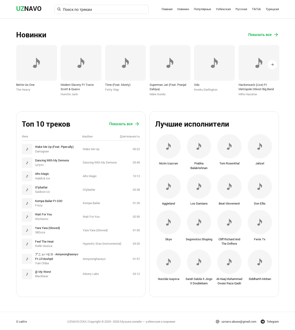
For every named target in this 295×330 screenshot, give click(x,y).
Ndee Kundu (157, 94)
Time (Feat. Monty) (117, 85)
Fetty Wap (112, 89)
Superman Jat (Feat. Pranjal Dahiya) (168, 87)
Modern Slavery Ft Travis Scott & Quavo (77, 87)
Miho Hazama (248, 94)
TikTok (256, 9)
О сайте (21, 320)
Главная (167, 9)
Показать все (263, 34)
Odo (196, 85)
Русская (241, 9)
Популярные (202, 9)
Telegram (270, 320)
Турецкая (272, 9)
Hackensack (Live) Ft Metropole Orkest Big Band (256, 87)
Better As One (25, 85)
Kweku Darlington (205, 89)
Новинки (183, 9)
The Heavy (23, 89)
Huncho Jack (69, 94)
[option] (36, 68)
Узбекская (223, 9)
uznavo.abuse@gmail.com (235, 320)
